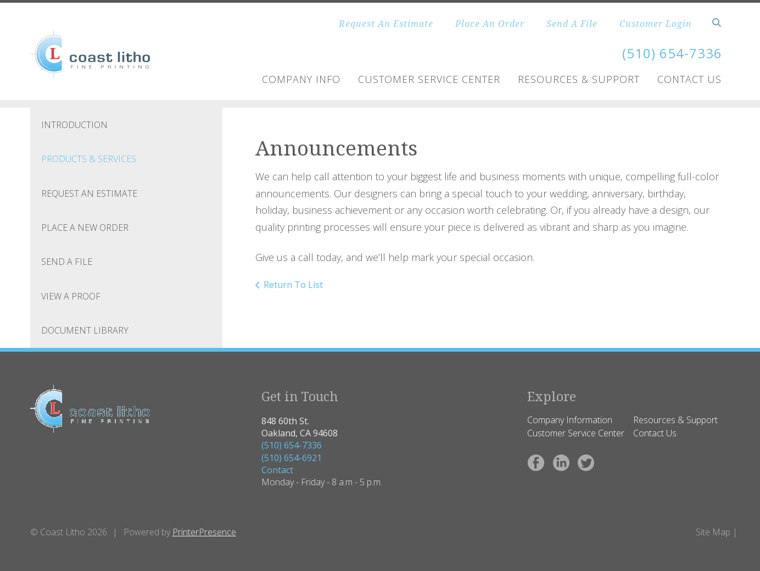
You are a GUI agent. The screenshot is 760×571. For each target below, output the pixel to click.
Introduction (74, 125)
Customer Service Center (429, 79)
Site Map (713, 532)
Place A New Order (84, 227)
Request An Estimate (386, 24)
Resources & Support (579, 79)
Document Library (84, 330)
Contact (277, 470)
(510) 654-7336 (291, 445)
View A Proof (70, 296)
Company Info (301, 79)
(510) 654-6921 (291, 458)
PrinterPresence (204, 532)
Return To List (293, 285)
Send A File (571, 24)
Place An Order (489, 24)
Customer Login (655, 24)
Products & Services (88, 159)
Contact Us (689, 79)
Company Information (569, 420)
